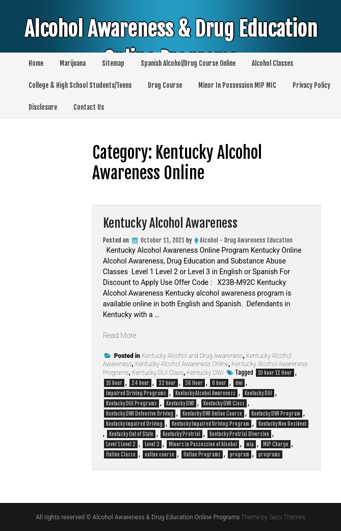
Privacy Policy (311, 85)
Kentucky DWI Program (275, 414)
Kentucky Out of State (131, 434)
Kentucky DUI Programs (131, 403)
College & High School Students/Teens (80, 85)
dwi (239, 383)
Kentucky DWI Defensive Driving (139, 414)
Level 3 (152, 444)
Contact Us (88, 107)
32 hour (167, 383)
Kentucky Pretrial (181, 434)
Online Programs (202, 454)
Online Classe (121, 454)
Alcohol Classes (272, 63)
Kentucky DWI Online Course (212, 414)
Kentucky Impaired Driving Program (210, 424)
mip (250, 444)
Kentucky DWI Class (224, 403)
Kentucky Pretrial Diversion (239, 434)
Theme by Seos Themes (273, 517)
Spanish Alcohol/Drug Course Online (188, 63)
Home (36, 63)
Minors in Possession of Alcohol (203, 444)
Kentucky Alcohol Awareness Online (182, 364)
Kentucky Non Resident (282, 424)
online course (159, 454)
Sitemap (113, 63)
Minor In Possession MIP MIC (237, 85)
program (239, 454)
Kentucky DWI (205, 372)
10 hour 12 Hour (275, 373)
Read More (120, 335)
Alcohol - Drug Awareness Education (246, 240)
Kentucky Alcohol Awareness (170, 223)
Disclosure (43, 107)
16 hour (114, 383)
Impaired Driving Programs (136, 393)
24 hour (140, 383)
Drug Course (165, 85)
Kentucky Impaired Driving (134, 424)
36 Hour (194, 383)
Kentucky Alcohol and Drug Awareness (192, 355)
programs (269, 454)
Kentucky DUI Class (157, 372)
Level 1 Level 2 (121, 444)
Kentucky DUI (258, 393)
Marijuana (73, 63)
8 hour (219, 383)
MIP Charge (275, 444)
